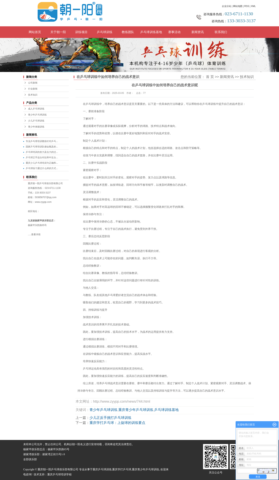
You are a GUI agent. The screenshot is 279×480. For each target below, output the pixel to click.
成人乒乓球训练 (36, 108)
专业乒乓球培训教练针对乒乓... (42, 141)
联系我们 (221, 32)
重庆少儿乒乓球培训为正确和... (42, 163)
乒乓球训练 (104, 32)
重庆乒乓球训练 (102, 469)
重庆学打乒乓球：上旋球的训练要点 (117, 423)
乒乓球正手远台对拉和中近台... (42, 157)
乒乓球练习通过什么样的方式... (42, 168)
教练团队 (128, 32)
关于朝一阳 (58, 32)
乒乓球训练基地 (151, 32)
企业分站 (226, 6)
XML (253, 6)
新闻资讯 (197, 32)
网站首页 (35, 32)
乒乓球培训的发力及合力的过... (42, 152)
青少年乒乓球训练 (37, 114)
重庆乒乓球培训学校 (59, 474)
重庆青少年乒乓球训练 (135, 410)
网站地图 (237, 6)
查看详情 (35, 234)
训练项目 (81, 32)
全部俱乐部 (30, 459)
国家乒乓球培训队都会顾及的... (42, 146)
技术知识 (32, 94)
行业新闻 (32, 88)
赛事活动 (174, 32)
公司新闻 (32, 82)
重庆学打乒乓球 (121, 469)
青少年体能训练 (36, 126)
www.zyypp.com (43, 202)
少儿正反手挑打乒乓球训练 (110, 418)
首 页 (210, 77)
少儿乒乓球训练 (36, 120)
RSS (246, 6)
